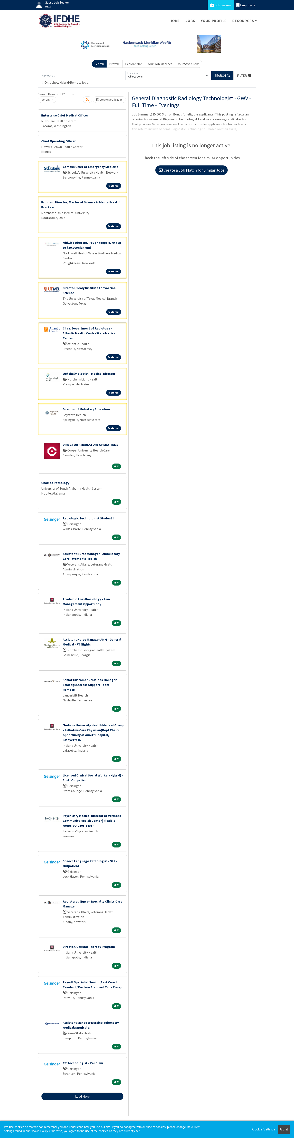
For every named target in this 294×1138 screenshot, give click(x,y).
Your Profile (214, 20)
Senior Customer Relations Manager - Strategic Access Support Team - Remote (90, 685)
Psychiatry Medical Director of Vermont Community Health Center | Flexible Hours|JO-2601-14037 (92, 820)
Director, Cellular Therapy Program (89, 947)
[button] (244, 75)
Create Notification (109, 99)
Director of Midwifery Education (86, 409)
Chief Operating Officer (58, 141)
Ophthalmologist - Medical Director (89, 374)
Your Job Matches (160, 64)
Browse (114, 64)
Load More (82, 1096)
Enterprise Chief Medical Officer (64, 115)
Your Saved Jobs (188, 64)
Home (174, 20)
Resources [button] (243, 20)
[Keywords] (82, 75)
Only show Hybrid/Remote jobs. (67, 82)
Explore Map (134, 64)
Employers (245, 5)
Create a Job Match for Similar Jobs (191, 170)
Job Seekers (221, 5)
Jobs (190, 20)
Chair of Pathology (55, 483)
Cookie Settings (263, 1129)
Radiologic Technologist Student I (88, 518)
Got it (284, 1129)
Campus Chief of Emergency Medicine (90, 167)
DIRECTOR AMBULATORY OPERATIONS (90, 445)
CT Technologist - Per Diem (83, 1063)
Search (99, 64)
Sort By (45, 99)
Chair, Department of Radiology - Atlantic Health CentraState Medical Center (90, 333)
